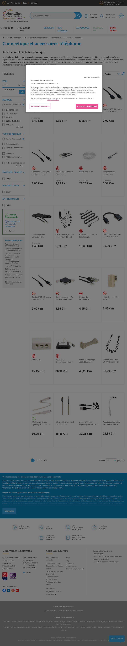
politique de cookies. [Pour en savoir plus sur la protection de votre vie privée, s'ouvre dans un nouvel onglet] (53, 100)
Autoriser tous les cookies (87, 106)
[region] (64, 88)
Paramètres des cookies (40, 106)
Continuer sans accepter (92, 77)
